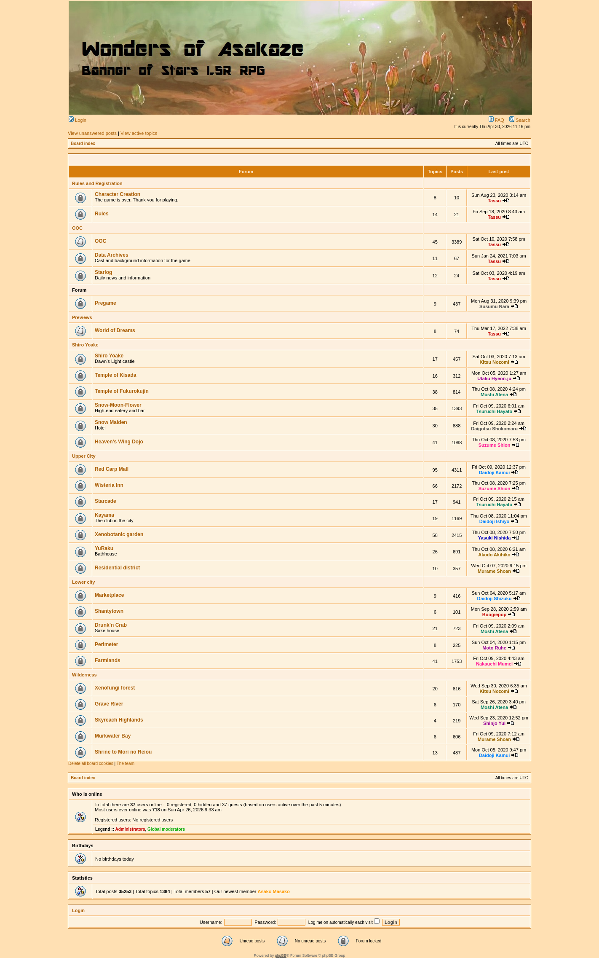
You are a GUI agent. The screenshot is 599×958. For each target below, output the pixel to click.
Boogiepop (494, 614)
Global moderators (166, 829)
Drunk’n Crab (111, 625)
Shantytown (109, 611)
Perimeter (106, 644)
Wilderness (84, 674)
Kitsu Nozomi (494, 362)
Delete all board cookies (90, 763)
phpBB (280, 955)
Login (77, 120)
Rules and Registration (97, 183)
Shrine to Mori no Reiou (123, 752)
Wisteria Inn (109, 485)
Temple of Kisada (115, 375)
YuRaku (104, 548)
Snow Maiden (111, 422)
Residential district (117, 568)
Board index (83, 143)
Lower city (83, 582)
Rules (102, 214)
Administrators (130, 829)
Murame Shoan (494, 571)
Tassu (494, 200)
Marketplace (109, 595)
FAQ (496, 120)
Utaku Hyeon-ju (494, 378)
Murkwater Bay (113, 736)
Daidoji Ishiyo (494, 521)
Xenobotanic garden (119, 534)
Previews (82, 317)
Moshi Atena (494, 394)
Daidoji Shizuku (494, 598)
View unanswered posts (92, 133)
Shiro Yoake (85, 344)
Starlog (103, 272)
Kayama (104, 515)
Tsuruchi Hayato (494, 411)
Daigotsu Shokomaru (494, 428)
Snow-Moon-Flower (118, 405)
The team (125, 763)
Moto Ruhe (494, 647)
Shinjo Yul (494, 723)
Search (519, 120)
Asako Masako (273, 891)
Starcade (105, 501)
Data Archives (111, 255)
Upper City (84, 456)
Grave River (109, 704)
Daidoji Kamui (494, 472)
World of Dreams (115, 330)
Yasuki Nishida (494, 537)
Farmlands (107, 660)
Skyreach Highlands (119, 720)
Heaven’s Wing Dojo (119, 442)
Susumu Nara (494, 306)
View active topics (138, 133)
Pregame (105, 303)
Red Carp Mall (111, 469)
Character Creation (117, 194)
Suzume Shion (495, 445)
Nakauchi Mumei (494, 663)
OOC (77, 228)
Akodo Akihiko (494, 554)
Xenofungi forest (115, 688)
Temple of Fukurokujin (122, 391)
